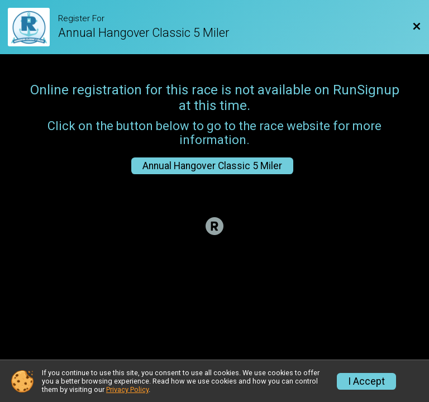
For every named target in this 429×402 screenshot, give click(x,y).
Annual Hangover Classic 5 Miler (212, 165)
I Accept (366, 381)
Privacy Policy (127, 389)
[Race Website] (33, 27)
